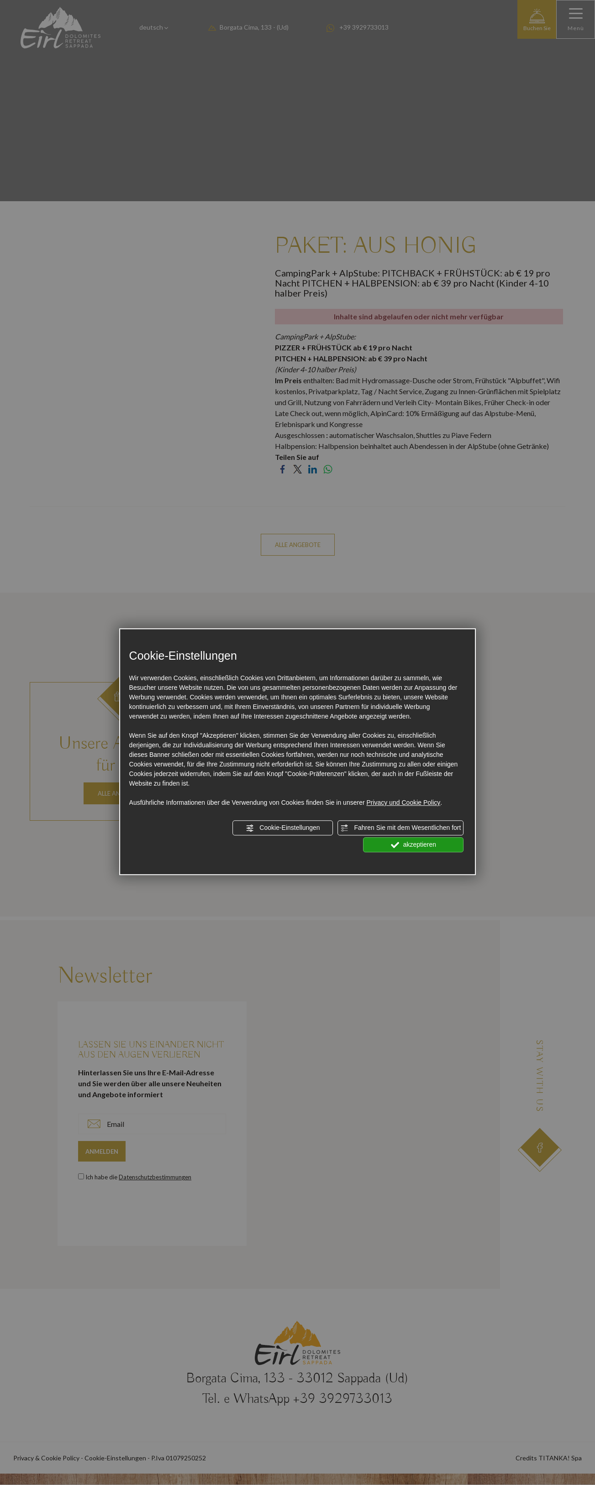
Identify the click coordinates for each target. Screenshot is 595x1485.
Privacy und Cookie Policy (403, 802)
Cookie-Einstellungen (283, 828)
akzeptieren (413, 845)
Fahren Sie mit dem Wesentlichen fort (401, 828)
